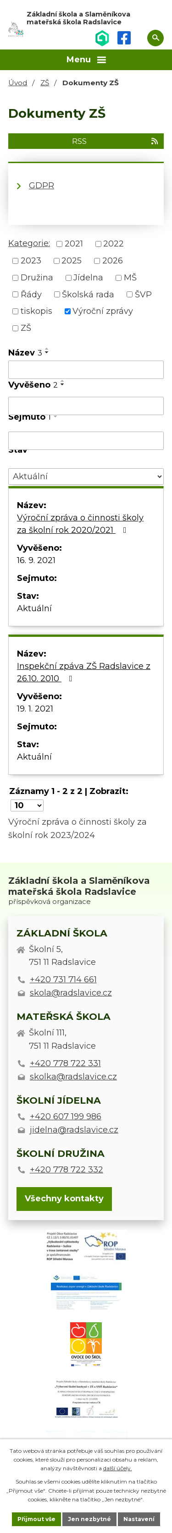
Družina (37, 278)
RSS (115, 141)
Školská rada (88, 294)
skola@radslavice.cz (71, 993)
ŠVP (143, 294)
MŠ (130, 278)
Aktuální (34, 608)
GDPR (41, 186)
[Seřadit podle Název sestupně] (47, 352)
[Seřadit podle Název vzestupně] (47, 348)
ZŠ (44, 82)
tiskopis (36, 311)
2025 (71, 261)
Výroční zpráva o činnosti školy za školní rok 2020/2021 (80, 524)
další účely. (117, 1468)
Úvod (17, 82)
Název (25, 353)
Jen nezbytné (89, 1519)
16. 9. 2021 (36, 560)
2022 (113, 244)
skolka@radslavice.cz (73, 1077)
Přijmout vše (36, 1519)
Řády (31, 294)
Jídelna (88, 278)
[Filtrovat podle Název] (86, 370)
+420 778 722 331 (65, 1063)
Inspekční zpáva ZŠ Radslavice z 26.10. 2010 (83, 672)
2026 (112, 261)
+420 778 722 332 (66, 1170)
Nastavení (139, 1519)
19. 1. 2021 (35, 709)
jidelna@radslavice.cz (74, 1130)
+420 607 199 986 (65, 1116)
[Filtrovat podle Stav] (86, 476)
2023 (31, 261)
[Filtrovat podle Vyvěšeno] (86, 406)
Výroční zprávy (102, 311)
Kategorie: (29, 243)
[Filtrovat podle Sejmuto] (86, 441)
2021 (74, 244)
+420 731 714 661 (63, 980)
